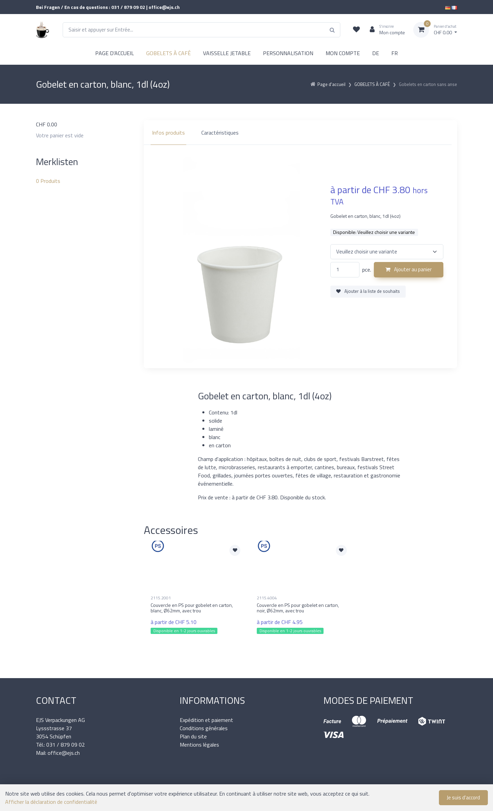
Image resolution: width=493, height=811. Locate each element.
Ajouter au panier (408, 269)
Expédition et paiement (206, 720)
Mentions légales (199, 744)
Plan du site (193, 736)
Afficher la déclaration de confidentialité (51, 802)
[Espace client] (384, 30)
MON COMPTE (343, 53)
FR (394, 53)
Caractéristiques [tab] (220, 132)
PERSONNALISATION (288, 53)
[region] (300, 132)
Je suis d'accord (463, 797)
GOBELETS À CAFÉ (168, 53)
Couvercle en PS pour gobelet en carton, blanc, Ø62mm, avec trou (192, 607)
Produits (48, 181)
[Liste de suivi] (356, 30)
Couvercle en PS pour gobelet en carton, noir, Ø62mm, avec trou (298, 607)
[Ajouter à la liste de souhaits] (234, 550)
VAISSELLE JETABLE (227, 53)
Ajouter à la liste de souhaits (368, 291)
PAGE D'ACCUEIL (114, 53)
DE (375, 53)
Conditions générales (204, 728)
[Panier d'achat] (435, 30)
